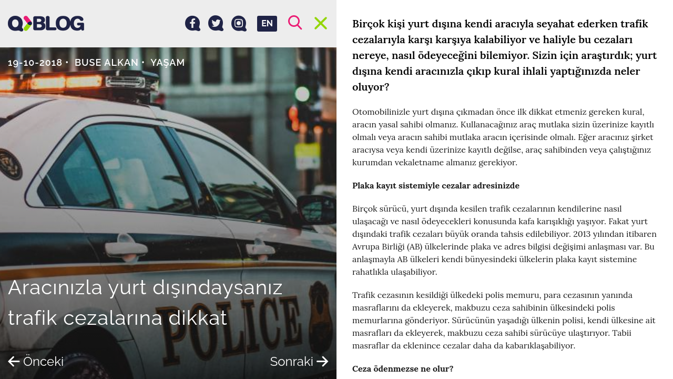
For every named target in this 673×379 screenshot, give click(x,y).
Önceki (36, 361)
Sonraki (299, 361)
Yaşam (167, 62)
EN (267, 23)
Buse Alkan (107, 62)
